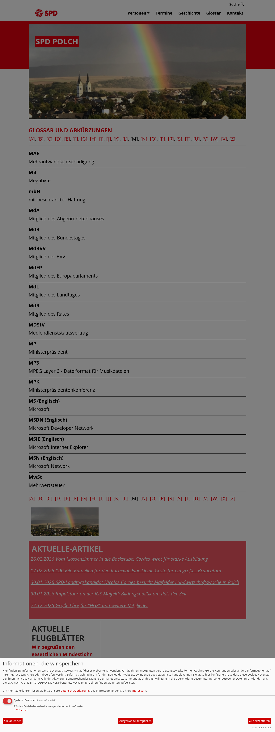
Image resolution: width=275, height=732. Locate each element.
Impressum (139, 690)
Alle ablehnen (13, 721)
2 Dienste (21, 710)
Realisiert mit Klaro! (261, 727)
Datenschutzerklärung (75, 690)
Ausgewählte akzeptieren (135, 721)
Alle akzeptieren (259, 721)
